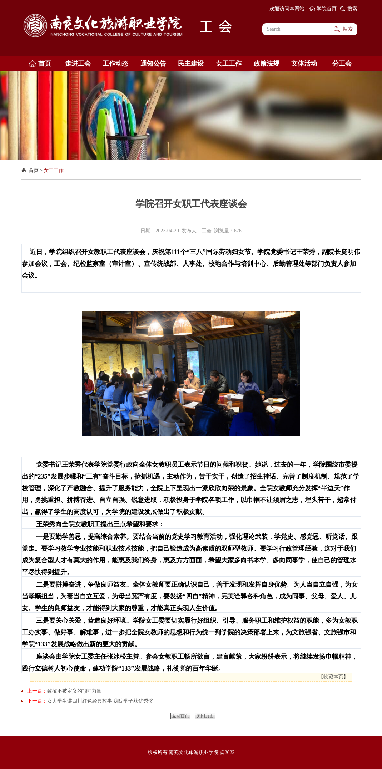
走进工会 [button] (78, 63)
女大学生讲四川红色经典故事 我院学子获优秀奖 (100, 701)
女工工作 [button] (229, 63)
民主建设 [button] (191, 63)
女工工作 (54, 170)
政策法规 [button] (266, 63)
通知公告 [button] (153, 63)
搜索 (352, 8)
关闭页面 (205, 715)
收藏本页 (333, 676)
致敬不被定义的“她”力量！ (76, 691)
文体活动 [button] (304, 63)
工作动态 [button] (115, 63)
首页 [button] (44, 63)
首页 (34, 170)
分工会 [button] (342, 63)
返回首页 (180, 715)
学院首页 (327, 8)
